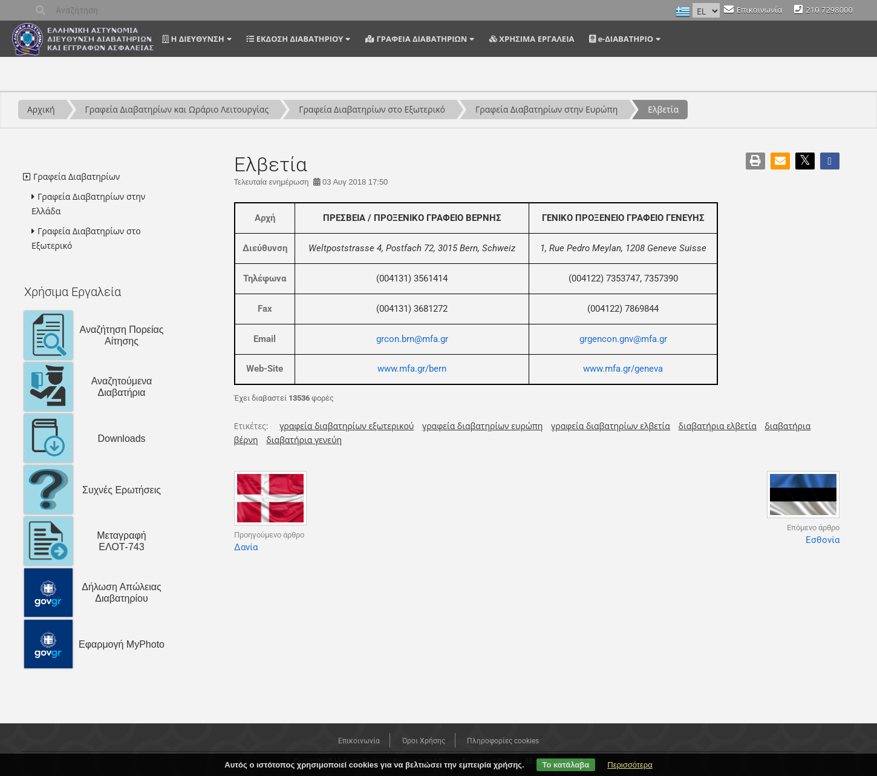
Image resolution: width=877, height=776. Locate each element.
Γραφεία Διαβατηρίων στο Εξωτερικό (372, 109)
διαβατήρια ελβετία (718, 426)
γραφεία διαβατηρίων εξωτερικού (346, 426)
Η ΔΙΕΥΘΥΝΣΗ (193, 38)
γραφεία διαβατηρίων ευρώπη (482, 426)
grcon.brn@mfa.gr (412, 339)
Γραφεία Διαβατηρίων (76, 176)
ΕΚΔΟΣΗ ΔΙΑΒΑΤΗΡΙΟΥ (294, 38)
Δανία (246, 547)
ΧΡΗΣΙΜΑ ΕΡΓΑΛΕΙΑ (531, 38)
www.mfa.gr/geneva (623, 368)
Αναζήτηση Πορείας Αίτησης (122, 335)
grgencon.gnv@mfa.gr (623, 339)
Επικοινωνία (760, 9)
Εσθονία (823, 539)
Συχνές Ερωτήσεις (121, 490)
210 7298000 (829, 9)
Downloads (121, 438)
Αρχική (41, 109)
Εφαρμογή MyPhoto (122, 644)
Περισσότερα (629, 764)
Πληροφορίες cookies (503, 741)
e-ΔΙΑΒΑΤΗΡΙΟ (621, 38)
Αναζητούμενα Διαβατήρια (121, 387)
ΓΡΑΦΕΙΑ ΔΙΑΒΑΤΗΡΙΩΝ (416, 38)
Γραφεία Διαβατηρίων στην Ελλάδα (88, 204)
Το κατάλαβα (566, 764)
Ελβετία (663, 109)
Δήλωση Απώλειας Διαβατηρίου (121, 592)
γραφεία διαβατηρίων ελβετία (610, 426)
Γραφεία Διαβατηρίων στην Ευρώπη (546, 109)
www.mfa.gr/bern (411, 368)
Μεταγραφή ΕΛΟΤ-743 (121, 541)
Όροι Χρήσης (423, 741)
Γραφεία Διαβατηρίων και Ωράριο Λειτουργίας (177, 109)
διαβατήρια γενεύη (304, 440)
